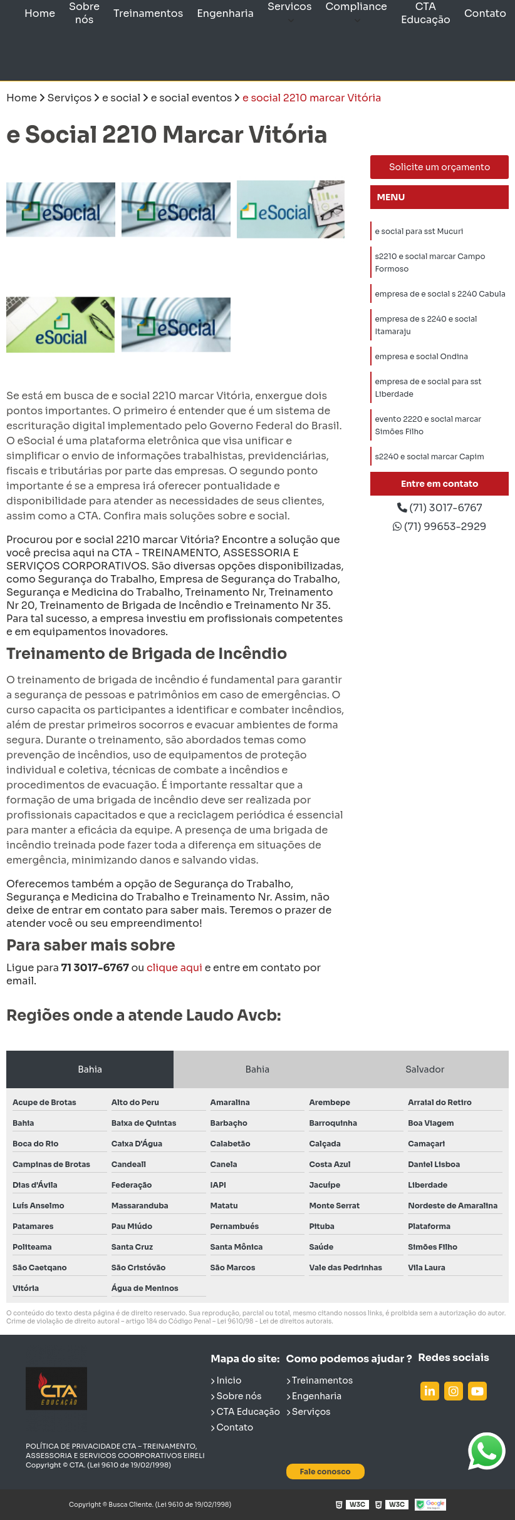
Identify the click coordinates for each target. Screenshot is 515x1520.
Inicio (226, 1380)
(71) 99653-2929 (440, 527)
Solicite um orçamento (440, 167)
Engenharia (225, 13)
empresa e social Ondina (421, 360)
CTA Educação (425, 13)
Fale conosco (325, 1471)
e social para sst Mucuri (419, 232)
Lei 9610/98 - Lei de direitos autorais (274, 1321)
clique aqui (174, 967)
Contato (485, 13)
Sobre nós (84, 13)
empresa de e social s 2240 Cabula (440, 296)
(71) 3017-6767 (439, 508)
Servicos (290, 6)
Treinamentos (148, 13)
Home (39, 13)
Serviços (308, 1411)
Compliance (356, 6)
